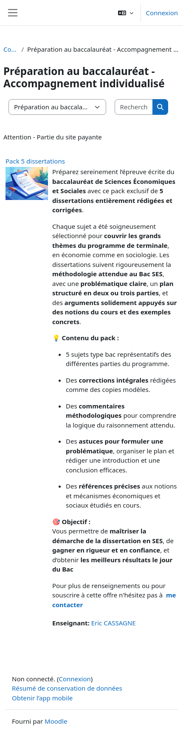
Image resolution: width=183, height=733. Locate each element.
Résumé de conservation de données (67, 688)
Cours (10, 49)
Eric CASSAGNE (113, 623)
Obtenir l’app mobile (42, 698)
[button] (126, 12)
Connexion (162, 12)
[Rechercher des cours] (134, 107)
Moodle (56, 721)
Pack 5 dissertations (35, 161)
